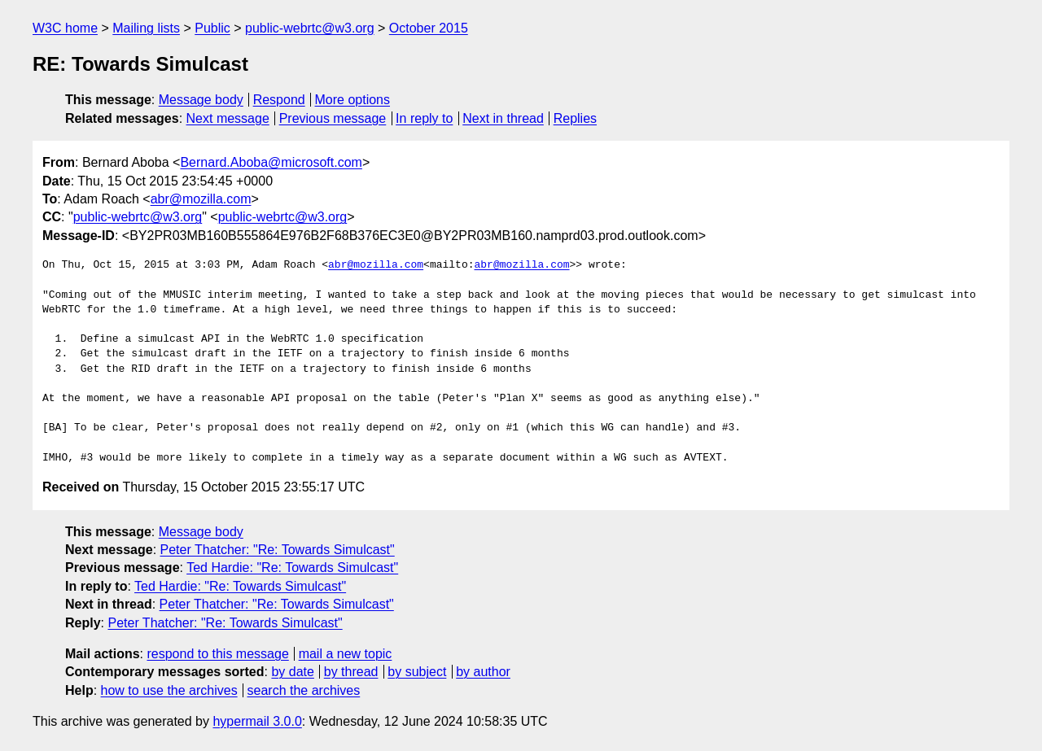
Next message (227, 118)
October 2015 (428, 28)
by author (483, 672)
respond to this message (217, 654)
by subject (416, 672)
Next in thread (503, 118)
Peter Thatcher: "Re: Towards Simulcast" (277, 550)
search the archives (304, 690)
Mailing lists (146, 28)
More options (353, 100)
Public (212, 28)
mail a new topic (345, 654)
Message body (201, 100)
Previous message (333, 118)
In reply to (424, 118)
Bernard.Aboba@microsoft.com (270, 162)
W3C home (65, 28)
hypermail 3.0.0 (256, 721)
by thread (351, 672)
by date (292, 672)
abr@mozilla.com (201, 199)
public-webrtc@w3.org (309, 28)
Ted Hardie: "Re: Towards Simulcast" (292, 567)
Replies (575, 118)
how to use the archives (169, 690)
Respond (279, 100)
